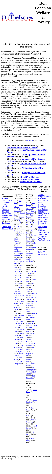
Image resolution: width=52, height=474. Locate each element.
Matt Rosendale (18, 286)
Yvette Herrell (30, 334)
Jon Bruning (6, 214)
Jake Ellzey (30, 439)
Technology (42, 236)
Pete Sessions (18, 338)
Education (42, 206)
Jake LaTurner (18, 270)
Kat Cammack (17, 222)
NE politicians (42, 254)
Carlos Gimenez (31, 298)
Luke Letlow (18, 274)
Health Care (42, 221)
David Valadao (31, 272)
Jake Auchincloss (30, 228)
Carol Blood (6, 202)
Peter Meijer (18, 278)
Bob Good (18, 359)
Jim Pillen (5, 212)
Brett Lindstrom (7, 200)
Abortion (41, 195)
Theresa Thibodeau (6, 218)
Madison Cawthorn (17, 292)
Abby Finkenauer (31, 322)
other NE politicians (29, 177)
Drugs (40, 204)
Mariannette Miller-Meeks (18, 249)
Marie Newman (30, 220)
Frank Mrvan (30, 224)
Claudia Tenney (17, 308)
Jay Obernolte (17, 210)
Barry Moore (18, 206)
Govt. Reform (43, 217)
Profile (40, 252)
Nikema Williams (31, 208)
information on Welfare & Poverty (22, 148)
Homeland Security (42, 224)
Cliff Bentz (18, 312)
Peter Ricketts (7, 215)
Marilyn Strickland (29, 260)
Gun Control (42, 219)
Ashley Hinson (30, 318)
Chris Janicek (7, 225)
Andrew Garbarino (19, 302)
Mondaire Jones (29, 254)
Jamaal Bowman (31, 248)
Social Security (43, 232)
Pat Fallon (17, 326)
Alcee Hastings (31, 401)
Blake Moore (18, 355)
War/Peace (42, 238)
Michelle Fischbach (31, 326)
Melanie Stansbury (31, 421)
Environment (42, 210)
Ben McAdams (30, 377)
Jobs (40, 229)
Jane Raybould (7, 229)
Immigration (42, 227)
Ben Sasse (6, 223)
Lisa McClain (18, 282)
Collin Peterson (31, 330)
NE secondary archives (31, 182)
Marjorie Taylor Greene (17, 241)
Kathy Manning (30, 240)
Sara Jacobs (30, 204)
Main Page (41, 251)
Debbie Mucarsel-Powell (31, 303)
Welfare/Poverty (44, 240)
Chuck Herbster (5, 205)
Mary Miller (18, 258)
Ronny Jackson (19, 334)
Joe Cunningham (30, 369)
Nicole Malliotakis (31, 344)
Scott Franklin (18, 226)
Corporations (43, 200)
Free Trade (42, 215)
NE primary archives (29, 179)
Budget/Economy (44, 197)
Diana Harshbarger (18, 322)
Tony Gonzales (18, 346)
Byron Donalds (19, 230)
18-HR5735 (29, 140)
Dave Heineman (5, 209)
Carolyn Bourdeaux (31, 212)
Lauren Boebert (19, 218)
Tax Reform (42, 234)
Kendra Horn (28, 361)
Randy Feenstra (18, 254)
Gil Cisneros (30, 284)
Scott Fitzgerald (18, 363)
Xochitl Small (28, 340)
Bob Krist (5, 198)
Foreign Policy (43, 214)
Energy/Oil (42, 208)
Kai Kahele (29, 216)
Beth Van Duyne (18, 350)
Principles (41, 230)
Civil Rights (42, 198)
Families (41, 212)
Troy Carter (30, 409)
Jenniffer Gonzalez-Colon (19, 317)
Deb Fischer (6, 227)
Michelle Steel (29, 290)
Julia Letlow (30, 415)
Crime (40, 202)
